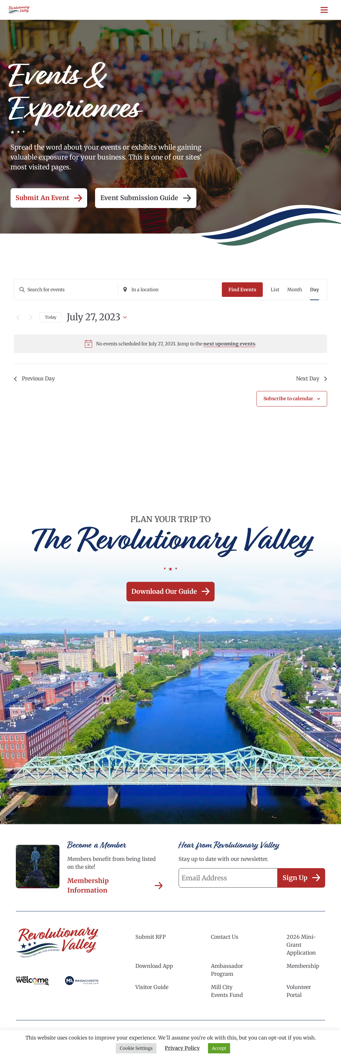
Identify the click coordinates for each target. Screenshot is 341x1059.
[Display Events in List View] (275, 289)
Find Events (242, 290)
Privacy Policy (182, 1048)
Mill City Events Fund (227, 992)
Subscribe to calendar (288, 399)
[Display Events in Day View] (314, 289)
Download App (154, 967)
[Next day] (31, 317)
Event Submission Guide (149, 198)
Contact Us (224, 938)
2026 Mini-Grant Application (301, 946)
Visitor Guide (151, 988)
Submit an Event (50, 198)
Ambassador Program (227, 971)
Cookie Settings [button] (136, 1048)
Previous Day (34, 378)
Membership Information (115, 887)
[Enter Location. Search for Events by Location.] (170, 289)
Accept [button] (219, 1048)
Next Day (311, 378)
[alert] (170, 344)
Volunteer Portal (299, 992)
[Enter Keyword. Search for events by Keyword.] (66, 289)
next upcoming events (229, 344)
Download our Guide (170, 592)
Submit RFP (150, 938)
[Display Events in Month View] (294, 289)
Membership (303, 967)
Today (50, 317)
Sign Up (300, 879)
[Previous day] (18, 317)
